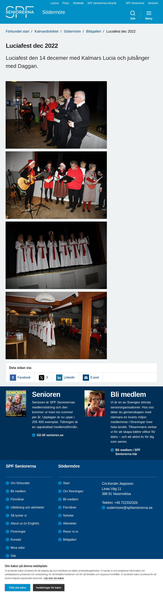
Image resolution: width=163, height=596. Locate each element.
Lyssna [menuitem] (55, 3)
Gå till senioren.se (50, 435)
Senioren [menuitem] (153, 3)
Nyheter (68, 515)
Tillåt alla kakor (17, 587)
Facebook (24, 377)
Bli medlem (18, 491)
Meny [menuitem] (148, 15)
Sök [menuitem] (133, 15)
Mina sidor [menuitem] (18, 547)
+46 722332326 (125, 503)
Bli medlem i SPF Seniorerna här (127, 452)
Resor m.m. (71, 531)
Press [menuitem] (65, 3)
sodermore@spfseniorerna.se (129, 508)
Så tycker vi (19, 515)
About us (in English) (25, 523)
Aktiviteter (70, 523)
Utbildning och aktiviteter (27, 507)
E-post (94, 377)
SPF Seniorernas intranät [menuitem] (101, 3)
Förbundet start (17, 31)
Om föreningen (73, 491)
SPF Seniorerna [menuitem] (135, 3)
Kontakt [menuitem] (16, 539)
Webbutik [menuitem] (78, 3)
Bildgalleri (93, 31)
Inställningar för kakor (48, 587)
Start (66, 483)
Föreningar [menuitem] (18, 531)
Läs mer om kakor (54, 578)
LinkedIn (69, 377)
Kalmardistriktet (46, 31)
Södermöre (72, 31)
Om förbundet (20, 483)
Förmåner (17, 499)
